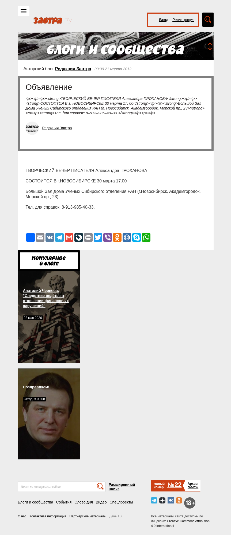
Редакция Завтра (73, 69)
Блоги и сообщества (35, 502)
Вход (164, 20)
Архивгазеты (193, 485)
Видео (101, 502)
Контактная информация (47, 516)
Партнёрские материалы (87, 516)
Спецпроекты (121, 502)
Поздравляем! (36, 387)
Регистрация (183, 20)
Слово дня (83, 502)
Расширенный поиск (122, 486)
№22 (174, 484)
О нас (22, 516)
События (63, 502)
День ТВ (115, 516)
